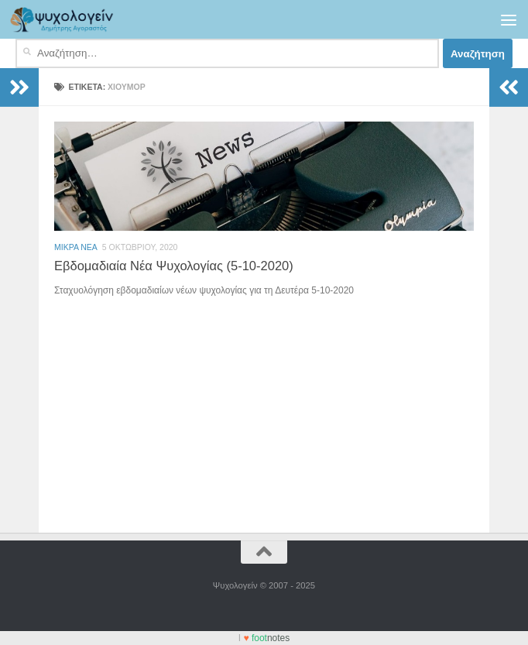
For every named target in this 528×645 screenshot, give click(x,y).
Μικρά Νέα (76, 247)
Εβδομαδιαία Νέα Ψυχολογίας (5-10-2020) (173, 266)
